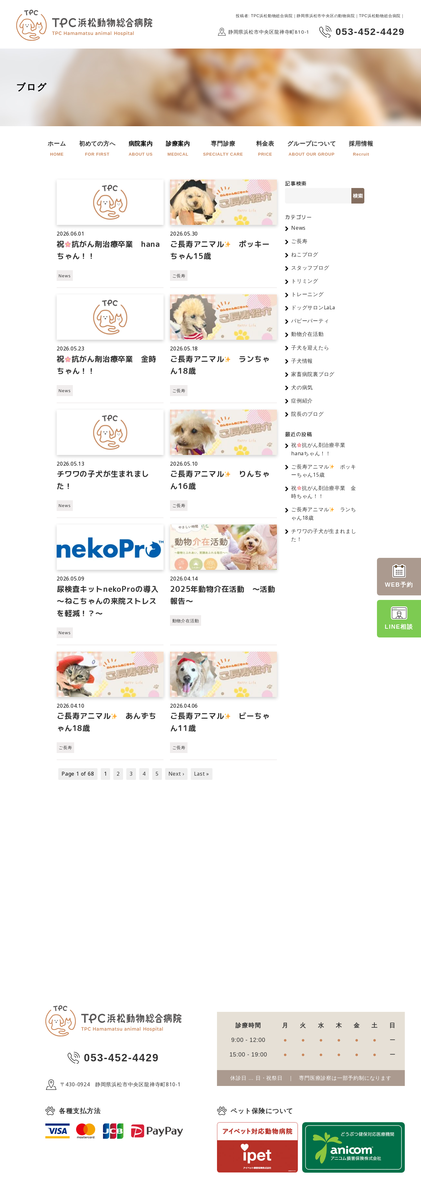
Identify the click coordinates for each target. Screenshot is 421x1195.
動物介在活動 (185, 623)
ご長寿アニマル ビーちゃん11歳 (222, 725)
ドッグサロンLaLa (313, 308)
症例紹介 (302, 402)
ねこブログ (304, 254)
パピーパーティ (310, 322)
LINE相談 (399, 618)
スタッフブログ (310, 268)
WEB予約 (399, 576)
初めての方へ (97, 149)
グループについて (311, 149)
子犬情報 (302, 362)
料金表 (265, 149)
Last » (202, 777)
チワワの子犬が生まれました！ (105, 481)
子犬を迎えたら (310, 349)
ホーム (57, 149)
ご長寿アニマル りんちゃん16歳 (222, 481)
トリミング (304, 281)
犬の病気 (302, 389)
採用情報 (361, 149)
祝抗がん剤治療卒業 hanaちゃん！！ (101, 250)
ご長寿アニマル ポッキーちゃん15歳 (222, 250)
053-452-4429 (121, 1062)
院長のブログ (307, 416)
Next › (176, 777)
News (65, 276)
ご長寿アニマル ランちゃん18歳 (222, 366)
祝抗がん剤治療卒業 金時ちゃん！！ (109, 366)
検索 (358, 195)
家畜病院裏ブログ (313, 376)
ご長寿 (179, 276)
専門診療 (223, 149)
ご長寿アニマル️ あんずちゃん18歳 (109, 725)
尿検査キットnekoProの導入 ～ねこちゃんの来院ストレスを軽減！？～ (110, 604)
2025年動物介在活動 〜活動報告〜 (220, 597)
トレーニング (307, 295)
